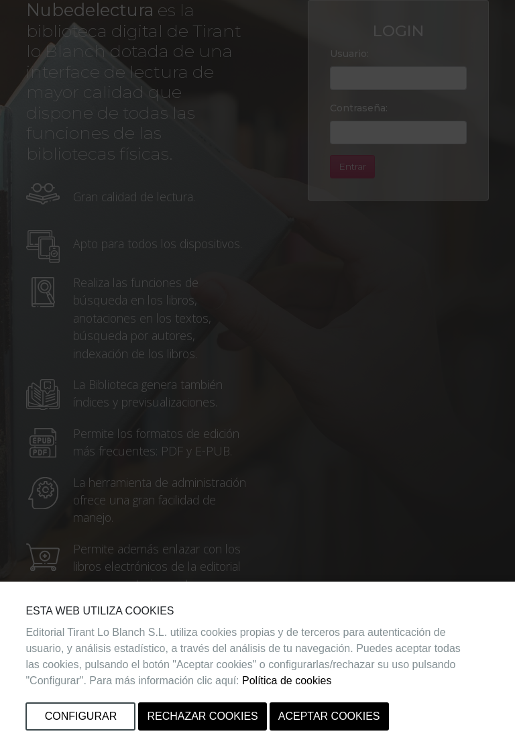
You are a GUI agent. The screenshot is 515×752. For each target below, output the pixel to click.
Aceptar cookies (329, 716)
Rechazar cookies (202, 716)
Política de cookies (286, 680)
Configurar (81, 716)
